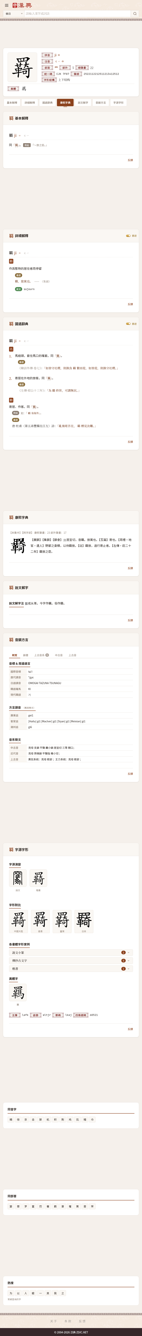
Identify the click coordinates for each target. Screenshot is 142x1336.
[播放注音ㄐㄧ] (63, 61)
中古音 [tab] (59, 655)
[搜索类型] (13, 13)
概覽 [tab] (14, 655)
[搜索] (135, 13)
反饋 (130, 160)
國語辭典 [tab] (47, 102)
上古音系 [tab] (41, 655)
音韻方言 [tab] (101, 102)
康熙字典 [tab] (65, 102)
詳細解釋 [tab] (30, 102)
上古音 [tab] (72, 655)
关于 (54, 1321)
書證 (134, 235)
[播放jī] (59, 55)
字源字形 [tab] (118, 102)
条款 (68, 1321)
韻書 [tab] (25, 655)
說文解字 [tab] (83, 102)
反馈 (82, 1321)
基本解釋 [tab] (12, 102)
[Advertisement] (71, 32)
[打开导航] (6, 5)
